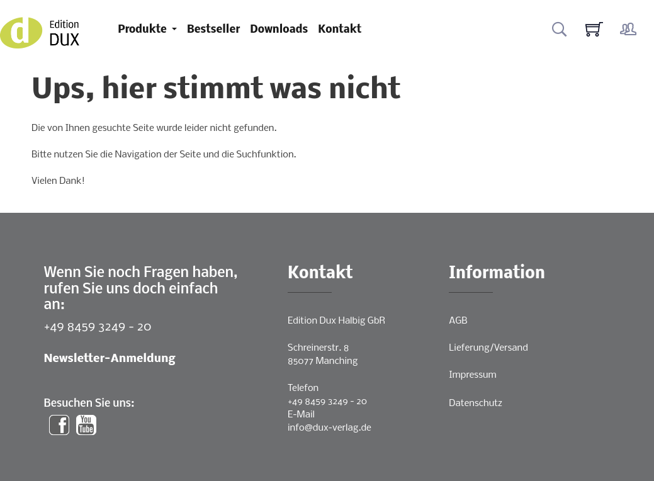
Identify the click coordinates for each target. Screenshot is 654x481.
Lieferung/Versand (488, 348)
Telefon (303, 388)
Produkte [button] (143, 30)
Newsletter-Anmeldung (110, 359)
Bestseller (213, 30)
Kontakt (339, 30)
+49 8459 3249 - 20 (98, 327)
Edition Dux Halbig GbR (336, 321)
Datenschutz (475, 404)
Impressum (472, 375)
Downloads (279, 30)
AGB (458, 321)
